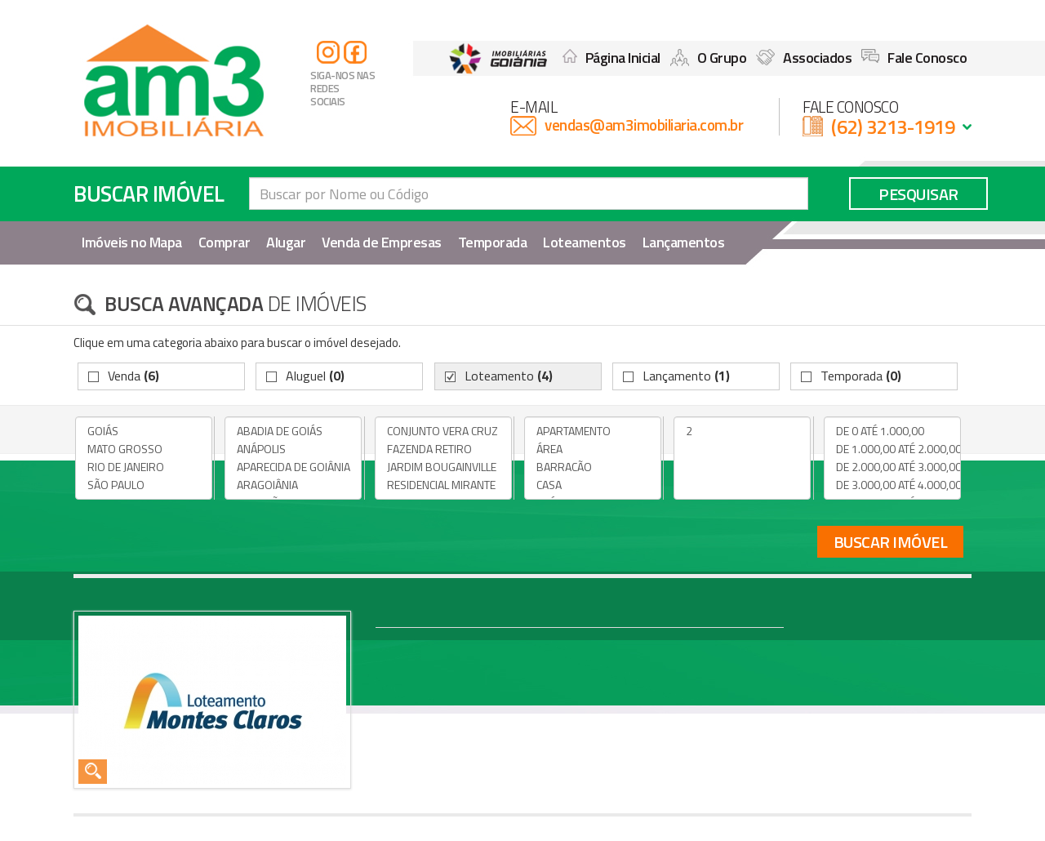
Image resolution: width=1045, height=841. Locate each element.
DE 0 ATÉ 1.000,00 (892, 431)
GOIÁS (144, 431)
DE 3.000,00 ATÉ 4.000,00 (892, 485)
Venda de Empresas (382, 242)
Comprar (224, 242)
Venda (133, 375)
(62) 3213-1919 (892, 126)
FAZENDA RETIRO (443, 449)
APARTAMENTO (593, 431)
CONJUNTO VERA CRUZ (443, 431)
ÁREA (593, 449)
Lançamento (686, 375)
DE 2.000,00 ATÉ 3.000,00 (892, 467)
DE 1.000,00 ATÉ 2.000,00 (892, 449)
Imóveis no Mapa (132, 242)
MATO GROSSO (144, 449)
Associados (804, 58)
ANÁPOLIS (293, 449)
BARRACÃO (593, 467)
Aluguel (315, 375)
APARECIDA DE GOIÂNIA (293, 467)
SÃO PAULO (144, 485)
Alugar (285, 242)
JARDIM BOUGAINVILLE (443, 467)
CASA (593, 485)
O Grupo (708, 58)
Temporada (492, 242)
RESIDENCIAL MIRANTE (443, 485)
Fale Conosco (914, 58)
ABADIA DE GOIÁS (293, 431)
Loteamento (509, 375)
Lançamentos (684, 242)
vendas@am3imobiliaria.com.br (644, 124)
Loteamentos (584, 242)
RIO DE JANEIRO (144, 467)
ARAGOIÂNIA (293, 485)
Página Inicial (611, 58)
